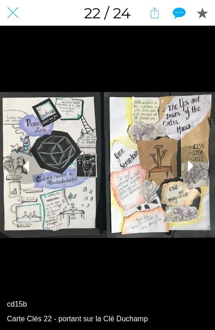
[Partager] (154, 13)
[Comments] (178, 13)
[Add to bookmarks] (202, 13)
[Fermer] (12, 12)
